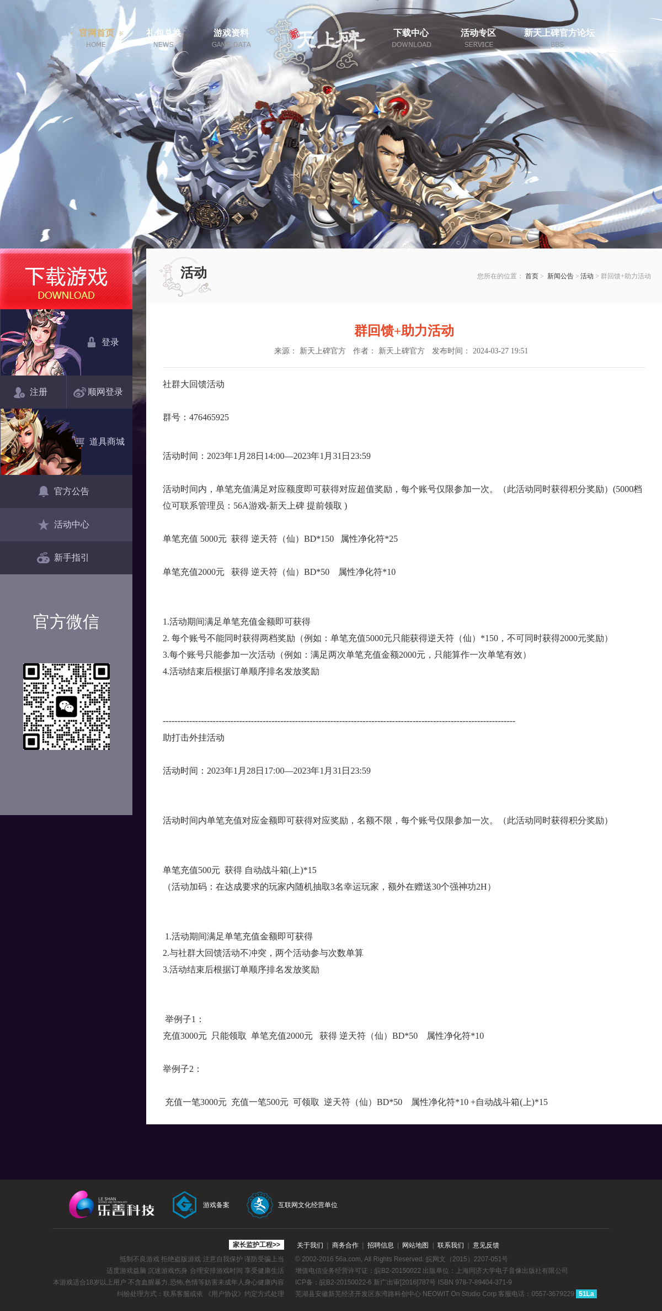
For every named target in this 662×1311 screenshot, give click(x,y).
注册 (30, 392)
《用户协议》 (224, 1294)
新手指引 (63, 558)
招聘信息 (380, 1245)
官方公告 (63, 492)
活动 (587, 276)
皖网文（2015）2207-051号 (467, 1259)
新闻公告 (560, 276)
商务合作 (345, 1245)
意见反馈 (486, 1245)
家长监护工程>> (256, 1245)
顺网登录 (100, 392)
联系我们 (450, 1245)
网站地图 (415, 1245)
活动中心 (63, 525)
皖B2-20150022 (398, 1271)
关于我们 (310, 1245)
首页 (531, 276)
